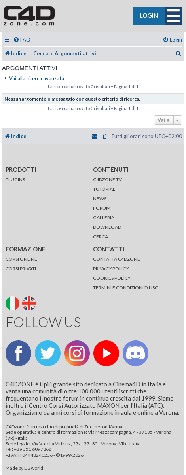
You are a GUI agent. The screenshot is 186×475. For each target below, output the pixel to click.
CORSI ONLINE (21, 259)
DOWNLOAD (107, 227)
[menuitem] (21, 40)
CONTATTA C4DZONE (116, 259)
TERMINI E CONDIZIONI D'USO (126, 288)
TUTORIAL (104, 189)
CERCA (100, 236)
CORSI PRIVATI (21, 269)
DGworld (33, 468)
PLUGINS (15, 179)
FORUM (101, 208)
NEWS (99, 198)
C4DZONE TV (107, 179)
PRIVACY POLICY (111, 269)
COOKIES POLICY (112, 278)
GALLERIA (103, 217)
